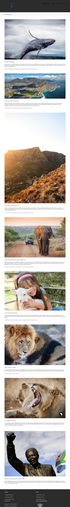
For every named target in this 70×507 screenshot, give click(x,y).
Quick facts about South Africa (12, 101)
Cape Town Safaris (9, 497)
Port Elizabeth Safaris (9, 499)
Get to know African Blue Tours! (12, 205)
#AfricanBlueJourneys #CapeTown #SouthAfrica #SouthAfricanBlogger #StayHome (19, 108)
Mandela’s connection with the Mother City (14, 478)
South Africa (17, 373)
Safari (14, 266)
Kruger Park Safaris (9, 494)
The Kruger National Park (10, 420)
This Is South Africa (26, 212)
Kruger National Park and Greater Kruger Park (15, 259)
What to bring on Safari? (10, 367)
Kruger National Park (9, 266)
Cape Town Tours (40, 497)
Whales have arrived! (9, 62)
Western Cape (31, 212)
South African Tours (41, 494)
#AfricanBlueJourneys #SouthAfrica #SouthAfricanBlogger (24, 266)
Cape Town (21, 212)
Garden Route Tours (41, 499)
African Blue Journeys (15, 212)
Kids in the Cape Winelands (11, 313)
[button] (66, 3)
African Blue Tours (9, 212)
